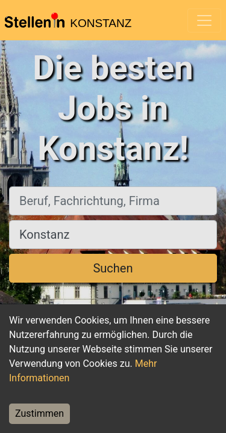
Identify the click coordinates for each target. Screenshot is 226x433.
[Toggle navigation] (204, 20)
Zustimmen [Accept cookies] (39, 413)
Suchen (113, 268)
